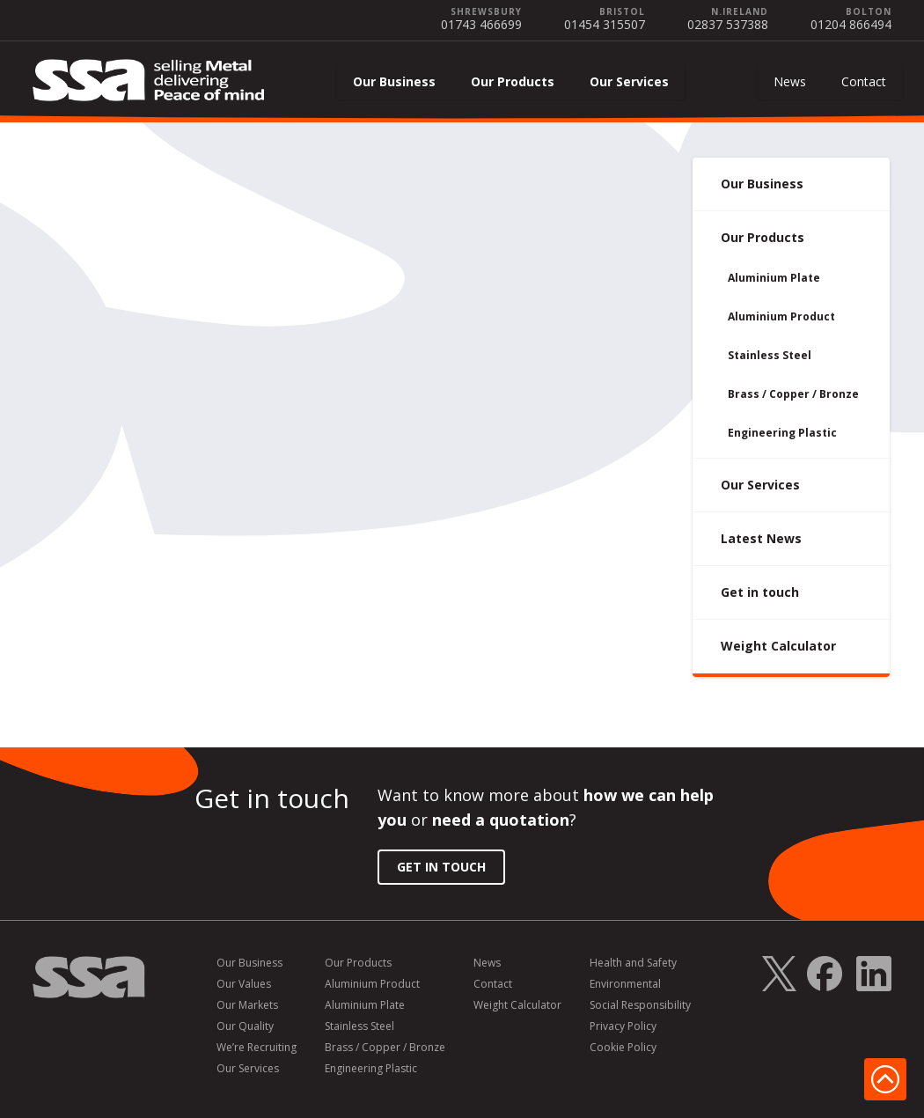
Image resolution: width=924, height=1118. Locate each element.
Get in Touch (441, 866)
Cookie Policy (623, 1048)
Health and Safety (633, 963)
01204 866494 (850, 24)
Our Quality (245, 1026)
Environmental (625, 984)
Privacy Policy (623, 1026)
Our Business (394, 81)
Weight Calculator (778, 645)
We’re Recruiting (256, 1048)
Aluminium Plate (774, 277)
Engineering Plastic (782, 432)
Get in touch (760, 592)
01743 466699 (481, 24)
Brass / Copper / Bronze (793, 393)
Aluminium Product (781, 316)
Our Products (512, 81)
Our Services (629, 81)
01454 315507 (604, 24)
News (790, 81)
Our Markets (247, 1005)
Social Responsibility (640, 1005)
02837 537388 (727, 24)
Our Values (243, 984)
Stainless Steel (769, 355)
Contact (863, 81)
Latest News (761, 538)
